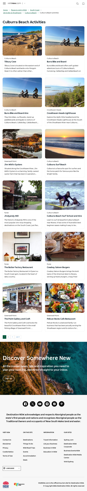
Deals (25, 460)
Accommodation (29, 456)
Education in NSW (50, 452)
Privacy (5, 448)
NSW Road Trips (29, 448)
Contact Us (7, 440)
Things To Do (28, 444)
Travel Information (51, 440)
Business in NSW (50, 448)
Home (6, 10)
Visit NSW (6, 432)
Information (49, 432)
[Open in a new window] (22, 41)
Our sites (68, 432)
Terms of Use (8, 456)
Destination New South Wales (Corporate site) (19, 484)
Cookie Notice (8, 452)
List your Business (50, 444)
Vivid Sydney (69, 462)
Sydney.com (68, 440)
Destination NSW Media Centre (73, 456)
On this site (28, 432)
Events (25, 452)
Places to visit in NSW (20, 10)
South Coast (35, 10)
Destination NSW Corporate (70, 445)
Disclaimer (7, 444)
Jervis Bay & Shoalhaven (13, 13)
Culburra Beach (32, 13)
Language (11, 468)
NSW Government (8, 484)
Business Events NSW (72, 451)
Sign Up (8, 378)
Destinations (28, 440)
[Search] (77, 4)
